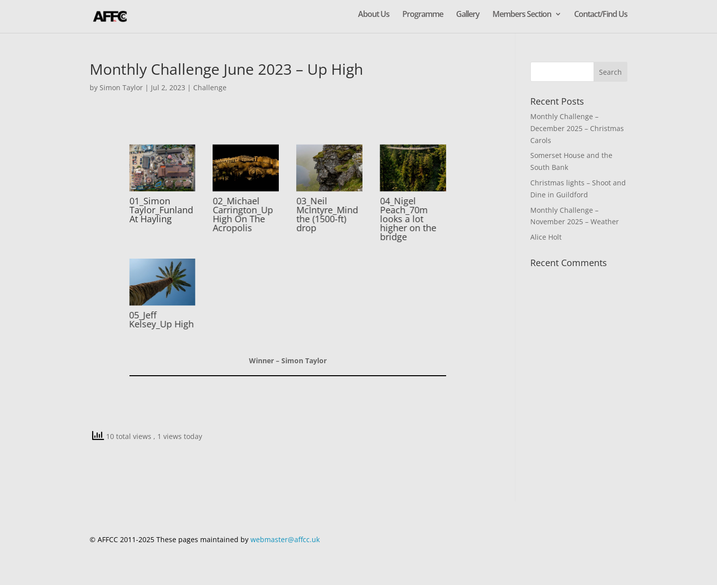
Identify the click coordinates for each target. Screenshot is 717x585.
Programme (422, 14)
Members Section (521, 14)
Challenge (210, 87)
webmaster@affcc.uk (285, 539)
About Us (373, 14)
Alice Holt (546, 237)
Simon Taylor (121, 87)
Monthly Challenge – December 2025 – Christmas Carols (577, 128)
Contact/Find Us (600, 14)
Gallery (467, 14)
